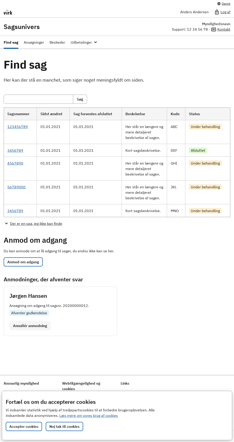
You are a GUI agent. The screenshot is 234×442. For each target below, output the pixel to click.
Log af (222, 12)
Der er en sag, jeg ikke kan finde (36, 223)
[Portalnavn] (38, 12)
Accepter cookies (23, 426)
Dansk (223, 3)
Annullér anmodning (30, 325)
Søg (80, 99)
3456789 (15, 150)
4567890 (15, 163)
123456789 (17, 126)
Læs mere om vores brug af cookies (88, 415)
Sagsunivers (22, 26)
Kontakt (220, 29)
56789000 (16, 187)
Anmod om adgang (23, 262)
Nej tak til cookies (64, 426)
